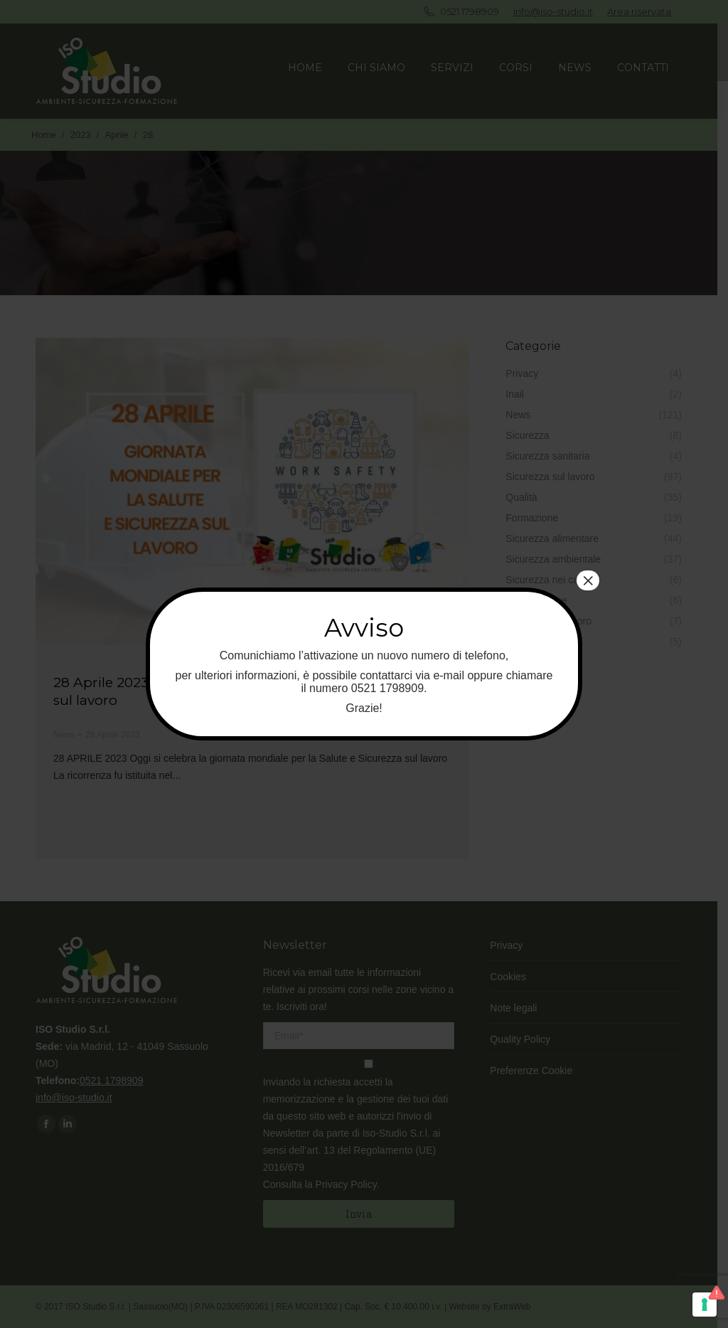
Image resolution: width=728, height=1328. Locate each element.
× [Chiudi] (588, 580)
